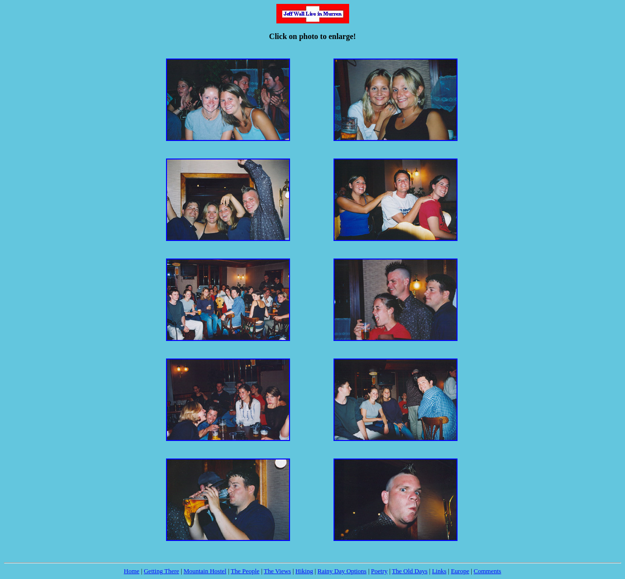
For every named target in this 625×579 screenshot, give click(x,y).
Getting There (161, 571)
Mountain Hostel (205, 571)
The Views (277, 571)
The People (245, 571)
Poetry (379, 571)
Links (439, 571)
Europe (460, 571)
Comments (487, 571)
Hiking (304, 571)
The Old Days (410, 571)
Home (132, 571)
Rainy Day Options (341, 571)
